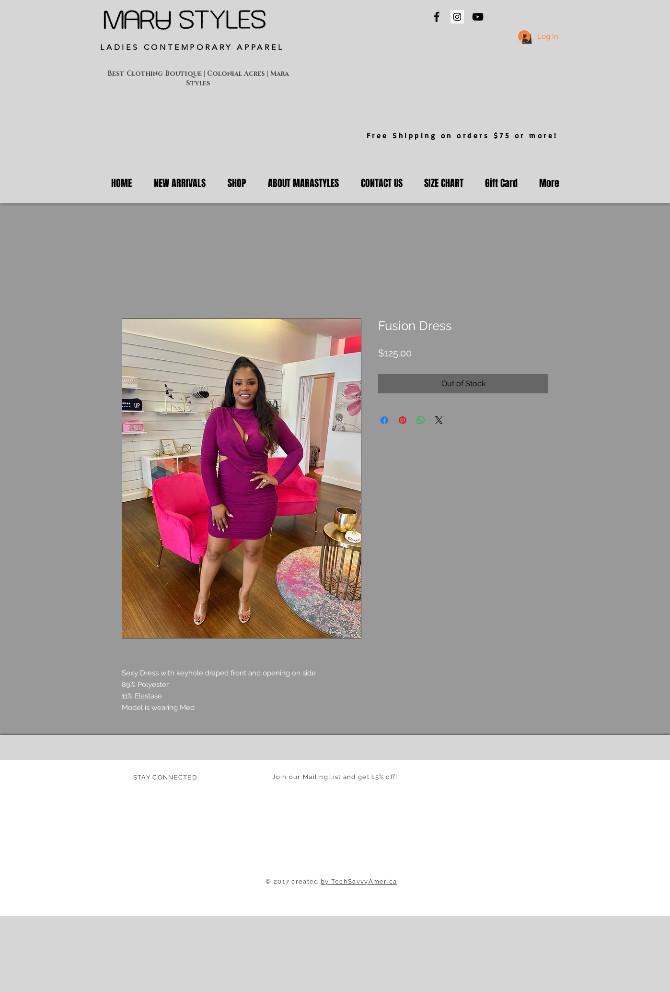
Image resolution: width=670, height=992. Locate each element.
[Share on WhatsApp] (421, 420)
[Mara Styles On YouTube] (478, 17)
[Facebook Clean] (137, 800)
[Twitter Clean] (154, 800)
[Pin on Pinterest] (402, 420)
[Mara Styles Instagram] (457, 17)
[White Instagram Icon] (172, 800)
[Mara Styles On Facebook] (436, 17)
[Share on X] (439, 420)
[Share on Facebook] (384, 420)
